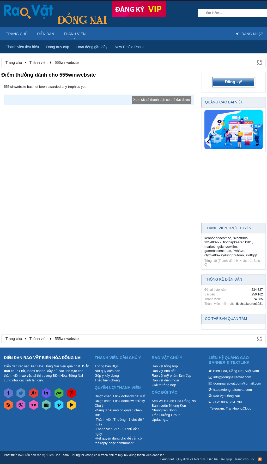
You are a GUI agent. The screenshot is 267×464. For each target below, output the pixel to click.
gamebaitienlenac (217, 251)
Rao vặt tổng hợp (165, 366)
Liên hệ (212, 459)
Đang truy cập (57, 47)
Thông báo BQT (107, 366)
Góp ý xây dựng (107, 376)
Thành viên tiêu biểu (22, 47)
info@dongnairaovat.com (232, 377)
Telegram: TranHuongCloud (230, 408)
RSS (260, 459)
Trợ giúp (226, 459)
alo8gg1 (252, 255)
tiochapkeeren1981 (237, 242)
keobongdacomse (217, 238)
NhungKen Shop (164, 410)
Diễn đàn (45, 34)
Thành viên (75, 34)
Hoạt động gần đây (91, 47)
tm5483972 (212, 242)
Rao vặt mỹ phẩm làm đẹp (171, 376)
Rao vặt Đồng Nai (226, 396)
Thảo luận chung (107, 380)
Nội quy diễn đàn (107, 371)
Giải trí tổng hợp (164, 385)
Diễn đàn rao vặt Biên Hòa (41, 455)
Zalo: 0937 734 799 (227, 402)
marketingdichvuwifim (220, 247)
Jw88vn (238, 251)
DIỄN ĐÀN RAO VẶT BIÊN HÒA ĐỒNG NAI (43, 357)
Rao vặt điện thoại (165, 380)
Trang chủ (17, 34)
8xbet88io (240, 238)
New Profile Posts (129, 47)
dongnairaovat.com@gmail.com (237, 383)
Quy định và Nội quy (191, 459)
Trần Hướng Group (166, 415)
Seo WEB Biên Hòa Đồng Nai (174, 401)
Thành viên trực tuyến (228, 228)
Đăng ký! (233, 82)
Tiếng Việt (167, 459)
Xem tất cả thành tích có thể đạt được (161, 100)
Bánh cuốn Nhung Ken (169, 405)
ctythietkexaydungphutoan (224, 255)
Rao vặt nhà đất (163, 371)
